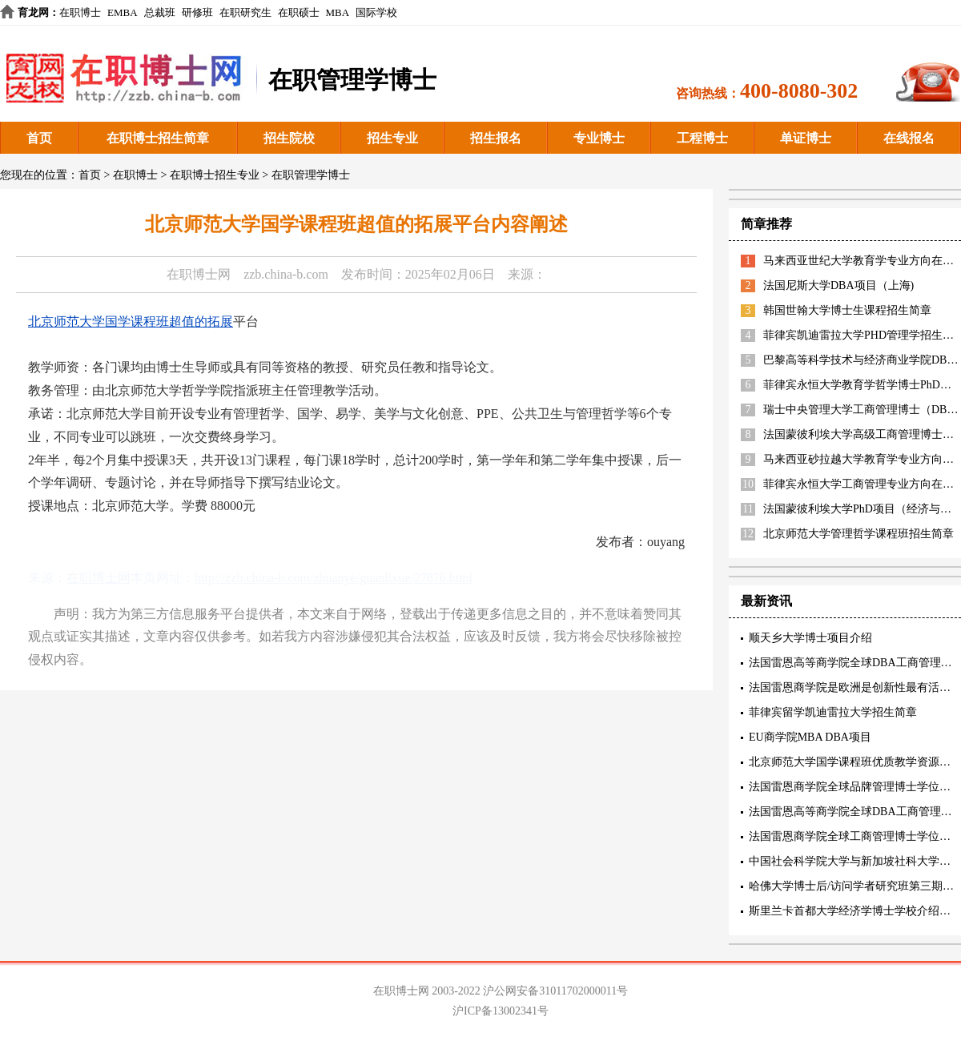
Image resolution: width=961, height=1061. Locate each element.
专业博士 (599, 138)
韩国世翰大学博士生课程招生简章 (847, 310)
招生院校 (289, 138)
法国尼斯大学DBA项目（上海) (838, 285)
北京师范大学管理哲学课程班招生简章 (858, 534)
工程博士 (702, 138)
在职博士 (80, 12)
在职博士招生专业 (214, 175)
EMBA (122, 12)
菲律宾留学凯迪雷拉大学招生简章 (833, 712)
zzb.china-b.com (285, 274)
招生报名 (495, 138)
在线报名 (909, 138)
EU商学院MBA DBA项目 (810, 737)
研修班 (197, 12)
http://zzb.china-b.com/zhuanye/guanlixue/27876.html (333, 578)
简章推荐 (766, 224)
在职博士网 (199, 274)
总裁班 (159, 12)
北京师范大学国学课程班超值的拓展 (130, 321)
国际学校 (376, 12)
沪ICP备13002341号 (500, 1011)
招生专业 (392, 138)
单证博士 (805, 138)
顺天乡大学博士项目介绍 (810, 638)
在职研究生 (245, 12)
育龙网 (33, 12)
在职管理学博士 (310, 175)
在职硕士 (299, 12)
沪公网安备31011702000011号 (555, 991)
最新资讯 (766, 601)
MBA (338, 12)
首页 (39, 138)
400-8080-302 (799, 90)
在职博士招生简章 (158, 138)
